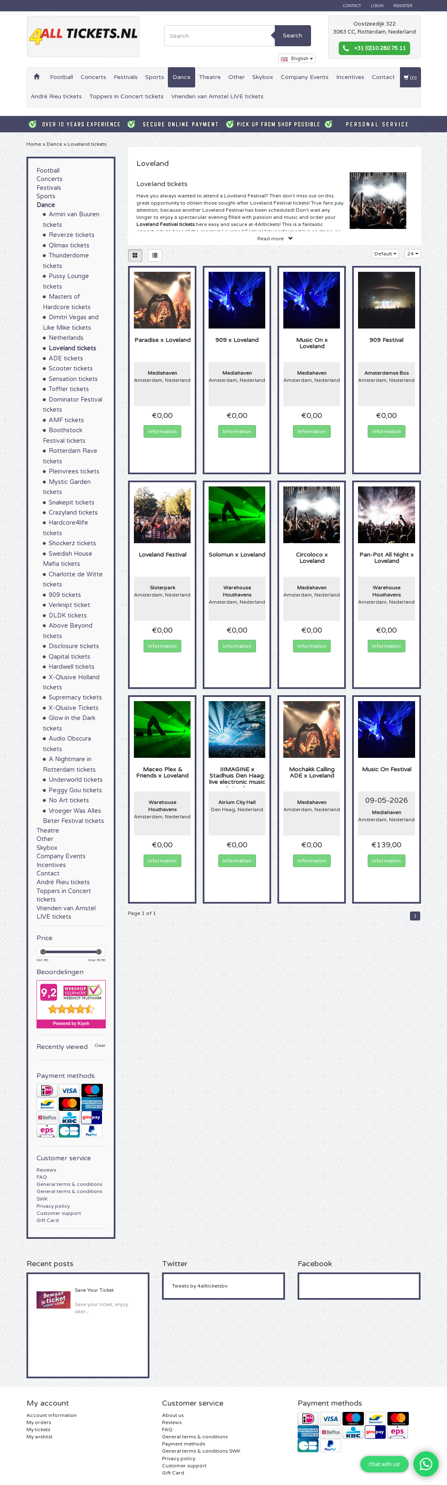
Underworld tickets (76, 779)
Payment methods (183, 1444)
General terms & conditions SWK (201, 1451)
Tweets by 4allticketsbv (199, 1286)
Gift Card (48, 1220)
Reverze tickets (71, 235)
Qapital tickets (69, 656)
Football (61, 77)
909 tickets (65, 595)
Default (385, 254)
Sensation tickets (73, 379)
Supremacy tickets (75, 697)
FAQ (42, 1177)
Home (33, 144)
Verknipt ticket (69, 605)
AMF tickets (66, 420)
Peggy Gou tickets (75, 790)
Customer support (59, 1213)
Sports (154, 77)
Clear (100, 1045)
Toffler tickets (69, 389)
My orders (38, 1422)
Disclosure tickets (74, 646)
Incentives (350, 77)
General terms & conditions (69, 1184)
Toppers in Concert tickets (126, 96)
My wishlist (39, 1437)
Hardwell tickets (71, 666)
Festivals (126, 77)
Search (292, 35)
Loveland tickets (87, 144)
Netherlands (66, 338)
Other (236, 77)
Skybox (262, 77)
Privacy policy (53, 1206)
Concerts (93, 77)
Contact (352, 5)
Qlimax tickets (69, 245)
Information (162, 431)
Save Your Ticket (94, 1290)
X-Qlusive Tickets (74, 708)
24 (412, 254)
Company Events (305, 77)
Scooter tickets (71, 368)
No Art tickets (69, 800)
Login (377, 5)
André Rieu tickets (56, 96)
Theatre (210, 77)
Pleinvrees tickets (74, 471)
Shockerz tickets (72, 543)
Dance (182, 77)
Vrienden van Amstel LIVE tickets (217, 96)
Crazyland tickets (73, 512)
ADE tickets (66, 358)
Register (403, 5)
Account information (51, 1415)
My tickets (38, 1429)
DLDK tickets (68, 615)
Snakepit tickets (71, 502)
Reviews (46, 1170)
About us (173, 1415)
